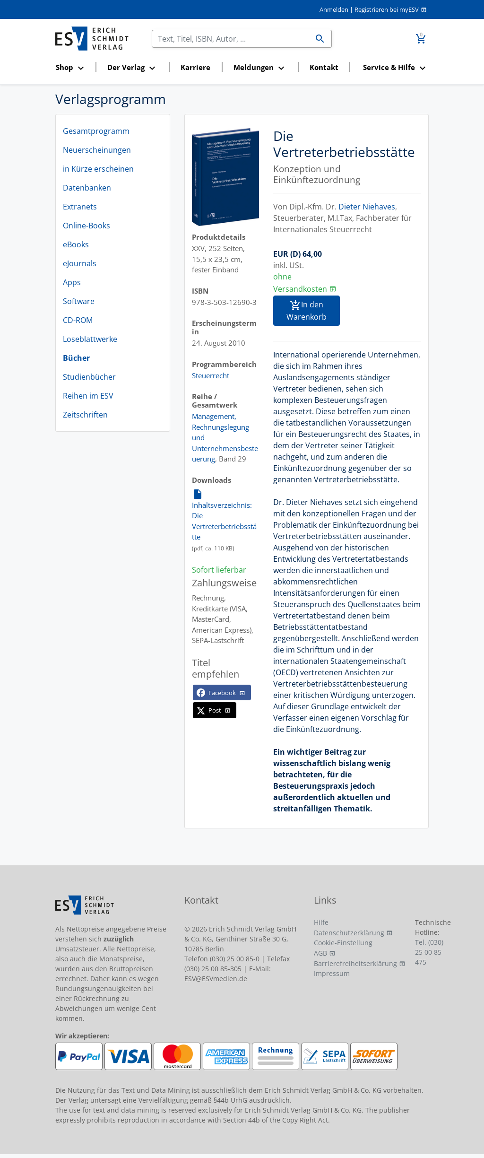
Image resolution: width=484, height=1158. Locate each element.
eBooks (76, 244)
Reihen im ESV (88, 396)
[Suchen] (230, 39)
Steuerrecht (210, 375)
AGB (320, 953)
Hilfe (321, 922)
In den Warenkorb (306, 310)
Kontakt (324, 67)
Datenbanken (87, 188)
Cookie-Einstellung (343, 942)
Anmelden (334, 9)
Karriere (195, 67)
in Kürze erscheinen (98, 169)
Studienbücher (89, 377)
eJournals (79, 263)
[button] (72, 68)
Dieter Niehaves (366, 206)
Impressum (332, 973)
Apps (72, 282)
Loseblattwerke (90, 339)
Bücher (76, 358)
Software (79, 301)
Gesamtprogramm (96, 131)
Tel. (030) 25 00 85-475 (429, 952)
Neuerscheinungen (97, 150)
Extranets (80, 206)
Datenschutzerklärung (349, 932)
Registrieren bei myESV (386, 9)
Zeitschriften (85, 414)
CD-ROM (78, 320)
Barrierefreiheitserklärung (355, 963)
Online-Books (86, 225)
